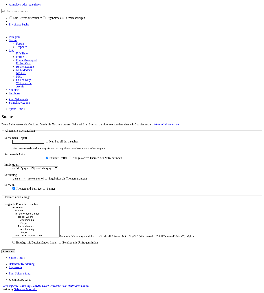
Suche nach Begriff (15, 137)
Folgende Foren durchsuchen (21, 204)
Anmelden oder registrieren (25, 4)
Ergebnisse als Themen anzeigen (64, 17)
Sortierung (10, 175)
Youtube (14, 89)
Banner (49, 189)
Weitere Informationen (167, 124)
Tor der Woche (35, 217)
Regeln (35, 211)
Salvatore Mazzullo (25, 289)
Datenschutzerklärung (21, 264)
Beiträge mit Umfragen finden (78, 243)
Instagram (15, 37)
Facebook (14, 93)
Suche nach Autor (14, 154)
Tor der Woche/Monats (35, 214)
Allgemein (35, 208)
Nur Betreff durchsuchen (26, 17)
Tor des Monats (35, 226)
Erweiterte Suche (19, 24)
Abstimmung (35, 220)
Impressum (15, 267)
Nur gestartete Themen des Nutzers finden (95, 158)
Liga (11, 50)
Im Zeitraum (11, 164)
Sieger (35, 223)
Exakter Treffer (56, 158)
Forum (13, 40)
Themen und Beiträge (26, 189)
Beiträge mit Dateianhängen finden (34, 243)
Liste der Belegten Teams (35, 236)
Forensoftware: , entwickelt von (45, 286)
